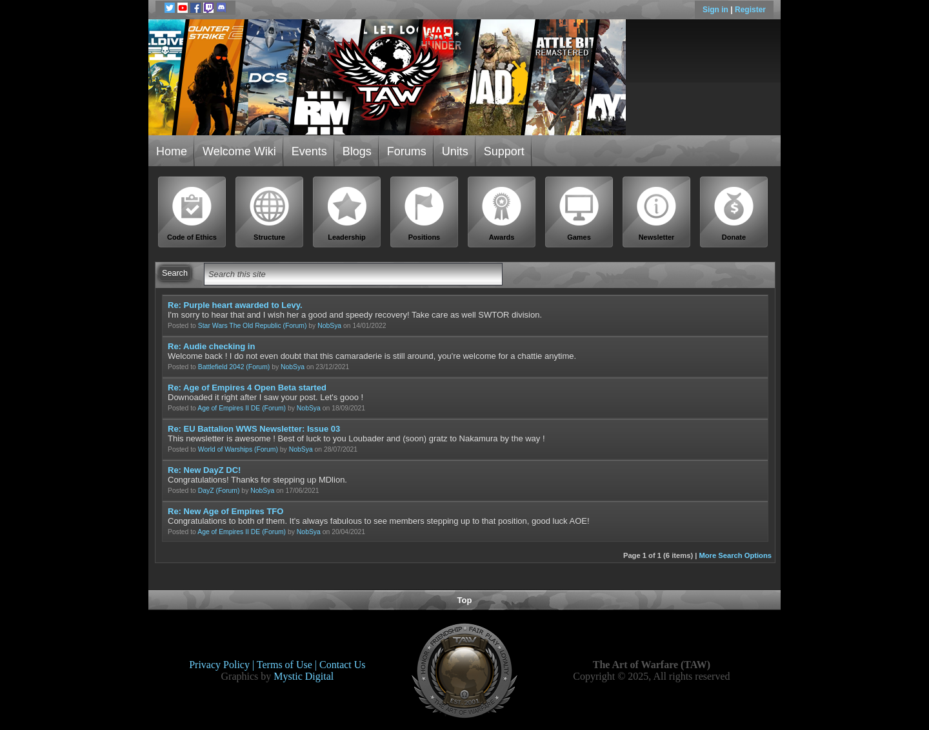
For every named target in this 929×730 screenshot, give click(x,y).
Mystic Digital (304, 676)
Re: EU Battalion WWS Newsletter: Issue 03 (254, 429)
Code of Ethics (192, 213)
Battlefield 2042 (221, 366)
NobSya (329, 325)
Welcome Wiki (239, 151)
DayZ (206, 490)
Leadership (347, 213)
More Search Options (735, 555)
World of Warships (225, 449)
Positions (424, 213)
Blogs (357, 151)
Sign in (716, 9)
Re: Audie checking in (211, 346)
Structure (270, 213)
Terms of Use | (288, 664)
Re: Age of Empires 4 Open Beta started (247, 387)
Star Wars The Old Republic (239, 325)
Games (579, 213)
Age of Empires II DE (228, 408)
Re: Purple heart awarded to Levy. (235, 305)
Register (750, 9)
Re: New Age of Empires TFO (225, 511)
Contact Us (342, 664)
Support (504, 151)
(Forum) (294, 325)
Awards (502, 213)
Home (171, 151)
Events (309, 151)
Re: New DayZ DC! (204, 470)
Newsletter (657, 213)
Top (464, 600)
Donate (734, 213)
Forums (406, 151)
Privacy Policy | (223, 664)
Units (455, 151)
